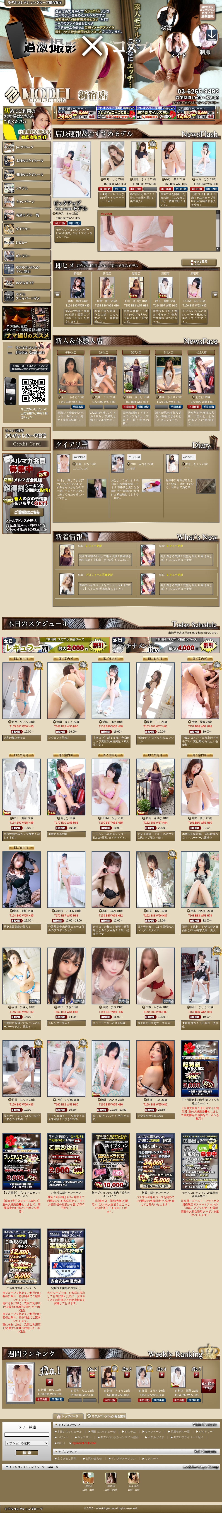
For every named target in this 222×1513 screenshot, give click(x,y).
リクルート (152, 1458)
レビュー (62, 1437)
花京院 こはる (64, 910)
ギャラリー (84, 1437)
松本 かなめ (154, 1007)
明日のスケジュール (103, 1431)
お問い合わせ (94, 1458)
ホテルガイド (156, 1437)
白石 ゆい (154, 910)
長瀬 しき (154, 1099)
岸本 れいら (198, 910)
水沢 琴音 (198, 722)
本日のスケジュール (69, 1431)
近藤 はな (202, 179)
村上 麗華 (162, 301)
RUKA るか (64, 213)
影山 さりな (133, 301)
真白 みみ (109, 910)
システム (130, 1431)
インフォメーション (123, 1458)
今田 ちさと (69, 397)
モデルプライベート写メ (188, 1437)
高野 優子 (172, 179)
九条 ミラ (102, 397)
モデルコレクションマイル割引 (119, 1437)
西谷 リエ (80, 1390)
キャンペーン (153, 1431)
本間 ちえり (167, 397)
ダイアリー (205, 1431)
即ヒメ (61, 1443)
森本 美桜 (74, 301)
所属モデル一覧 (180, 1431)
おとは (200, 397)
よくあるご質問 (66, 1458)
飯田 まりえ (198, 1007)
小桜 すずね (64, 1099)
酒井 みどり (109, 1099)
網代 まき (64, 1007)
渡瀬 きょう (141, 179)
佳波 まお (109, 1007)
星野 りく (111, 179)
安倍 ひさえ (20, 1007)
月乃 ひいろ (20, 722)
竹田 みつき (138, 464)
